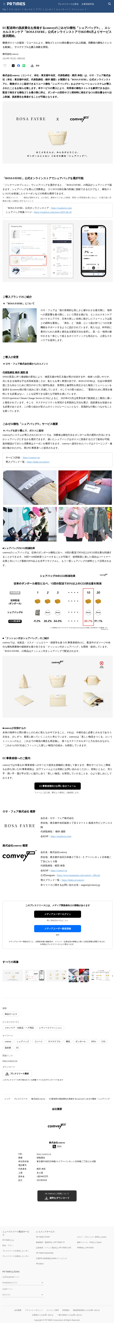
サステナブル (54, 1041)
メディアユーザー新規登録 (57, 928)
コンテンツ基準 (52, 1310)
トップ (7, 1099)
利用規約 (65, 1310)
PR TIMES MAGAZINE (44, 1253)
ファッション (78, 9)
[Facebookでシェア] (18, 65)
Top (4, 9)
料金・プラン (7, 1245)
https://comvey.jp (59, 870)
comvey (8, 1041)
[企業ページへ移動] (57, 1127)
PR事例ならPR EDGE (85, 1247)
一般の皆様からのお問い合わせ (69, 1315)
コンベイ (38, 1041)
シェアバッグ (23, 1041)
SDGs (93, 1041)
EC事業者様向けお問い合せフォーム (57, 786)
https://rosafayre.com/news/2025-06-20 (53, 212)
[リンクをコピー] (37, 65)
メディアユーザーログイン (57, 914)
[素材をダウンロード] (32, 65)
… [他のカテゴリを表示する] (88, 8)
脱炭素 (8, 1048)
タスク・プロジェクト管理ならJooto (91, 1237)
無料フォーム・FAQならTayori (89, 1242)
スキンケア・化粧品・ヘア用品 (19, 1028)
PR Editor (40, 1263)
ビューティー (62, 9)
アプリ (39, 9)
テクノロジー (15, 9)
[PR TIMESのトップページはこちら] (16, 4)
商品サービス (11, 1014)
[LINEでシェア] (24, 65)
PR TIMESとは (8, 1240)
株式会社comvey (38, 1099)
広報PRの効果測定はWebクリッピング (51, 1258)
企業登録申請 (87, 4)
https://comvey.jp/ (31, 457)
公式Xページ (7, 1289)
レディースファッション (50, 1028)
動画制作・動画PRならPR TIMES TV (50, 1242)
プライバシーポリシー (34, 1310)
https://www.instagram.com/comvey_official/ (78, 875)
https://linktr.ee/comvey (38, 462)
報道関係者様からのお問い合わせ (86, 1310)
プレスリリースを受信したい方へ (15, 1250)
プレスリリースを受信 (68, 4)
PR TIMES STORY (43, 1237)
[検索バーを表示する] (110, 4)
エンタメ (49, 9)
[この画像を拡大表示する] (13, 976)
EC (17, 1048)
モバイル (28, 9)
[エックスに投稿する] (13, 65)
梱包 (68, 1041)
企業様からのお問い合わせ (42, 1315)
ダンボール (80, 1041)
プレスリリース (20, 1099)
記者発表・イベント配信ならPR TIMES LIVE (53, 1247)
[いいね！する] (5, 65)
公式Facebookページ (10, 1277)
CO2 (103, 1041)
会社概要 (17, 1310)
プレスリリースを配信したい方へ (15, 1256)
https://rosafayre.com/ (61, 208)
